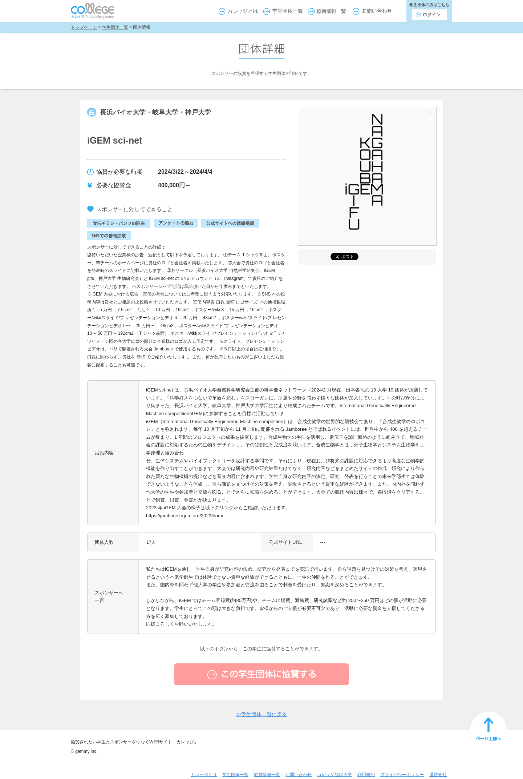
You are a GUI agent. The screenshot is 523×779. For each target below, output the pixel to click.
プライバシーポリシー (402, 774)
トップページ (84, 27)
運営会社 (438, 774)
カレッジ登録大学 (334, 774)
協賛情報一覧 (267, 774)
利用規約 (366, 774)
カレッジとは (204, 774)
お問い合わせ (298, 774)
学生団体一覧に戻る (261, 714)
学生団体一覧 (115, 27)
